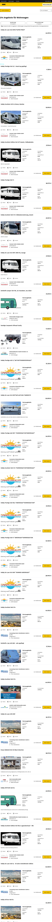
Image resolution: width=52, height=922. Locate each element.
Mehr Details (47, 58)
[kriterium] (46, 10)
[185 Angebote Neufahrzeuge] (13, 23)
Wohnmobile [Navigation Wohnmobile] (4, 1)
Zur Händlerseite (37, 58)
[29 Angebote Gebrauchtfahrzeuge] (39, 23)
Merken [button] (4, 52)
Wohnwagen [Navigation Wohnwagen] (11, 1)
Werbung (2, 64)
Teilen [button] (10, 52)
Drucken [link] (16, 52)
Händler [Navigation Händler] (17, 1)
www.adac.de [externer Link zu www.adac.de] (48, 1)
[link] (26, 39)
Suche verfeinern (5, 10)
